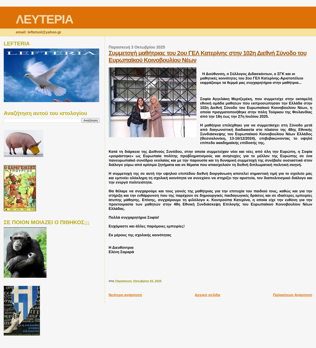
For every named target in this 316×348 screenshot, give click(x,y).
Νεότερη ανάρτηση (125, 295)
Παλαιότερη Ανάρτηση (292, 295)
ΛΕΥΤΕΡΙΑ (44, 19)
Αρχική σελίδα (207, 295)
